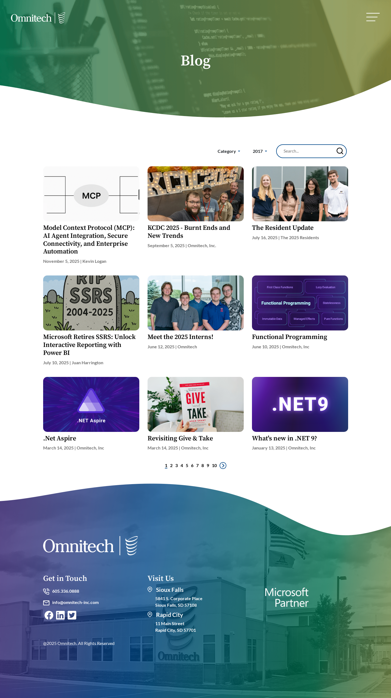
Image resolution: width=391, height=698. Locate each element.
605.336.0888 (61, 591)
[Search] (308, 151)
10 (214, 465)
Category (227, 151)
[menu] (373, 17)
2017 (258, 151)
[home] (38, 19)
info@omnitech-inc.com (71, 602)
